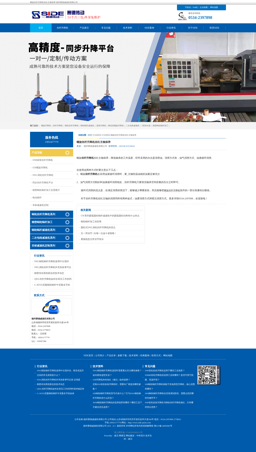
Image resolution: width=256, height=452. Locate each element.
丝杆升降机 (62, 28)
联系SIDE (214, 28)
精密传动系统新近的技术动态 (49, 273)
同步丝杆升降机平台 (42, 182)
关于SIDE (193, 28)
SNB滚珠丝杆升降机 (42, 160)
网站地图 (214, 7)
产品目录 (111, 355)
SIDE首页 (88, 355)
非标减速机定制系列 (43, 245)
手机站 (188, 7)
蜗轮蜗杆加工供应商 (91, 221)
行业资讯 (171, 28)
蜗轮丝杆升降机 (72, 125)
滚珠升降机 (101, 125)
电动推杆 (37, 197)
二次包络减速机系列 (43, 237)
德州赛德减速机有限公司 (95, 146)
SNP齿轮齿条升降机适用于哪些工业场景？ (165, 370)
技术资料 (127, 28)
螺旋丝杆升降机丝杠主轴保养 (123, 135)
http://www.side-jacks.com (139, 422)
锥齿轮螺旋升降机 (116, 125)
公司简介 (99, 355)
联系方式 (156, 355)
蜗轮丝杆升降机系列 (43, 214)
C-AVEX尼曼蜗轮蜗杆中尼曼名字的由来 (55, 393)
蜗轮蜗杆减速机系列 (43, 230)
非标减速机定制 (40, 205)
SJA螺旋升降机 (40, 167)
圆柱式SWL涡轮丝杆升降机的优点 (98, 227)
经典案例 (144, 355)
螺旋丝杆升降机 (172, 190)
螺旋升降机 (46, 125)
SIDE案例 (149, 28)
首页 (41, 28)
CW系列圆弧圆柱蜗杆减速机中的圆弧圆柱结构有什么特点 (110, 216)
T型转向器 (146, 125)
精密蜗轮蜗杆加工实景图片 (46, 190)
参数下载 (122, 355)
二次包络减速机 (132, 125)
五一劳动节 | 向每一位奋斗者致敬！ (99, 233)
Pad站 (195, 7)
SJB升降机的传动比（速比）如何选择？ (111, 379)
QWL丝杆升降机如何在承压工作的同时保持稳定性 (60, 389)
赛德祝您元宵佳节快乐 (92, 239)
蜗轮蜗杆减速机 (87, 125)
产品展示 (84, 28)
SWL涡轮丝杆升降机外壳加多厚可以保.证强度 (58, 379)
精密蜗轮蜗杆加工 (160, 125)
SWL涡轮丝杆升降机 (42, 175)
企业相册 (204, 7)
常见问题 (106, 28)
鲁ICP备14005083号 (163, 426)
